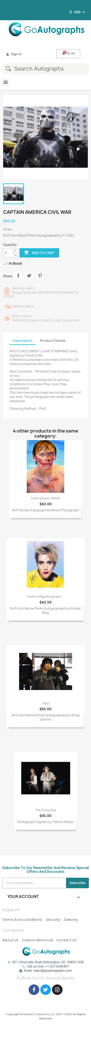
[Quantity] (8, 252)
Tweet (29, 275)
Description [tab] (22, 340)
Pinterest (40, 275)
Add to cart (39, 253)
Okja (45, 703)
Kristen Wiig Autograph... (45, 596)
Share (18, 275)
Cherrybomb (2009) (45, 498)
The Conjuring (45, 810)
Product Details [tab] (53, 340)
